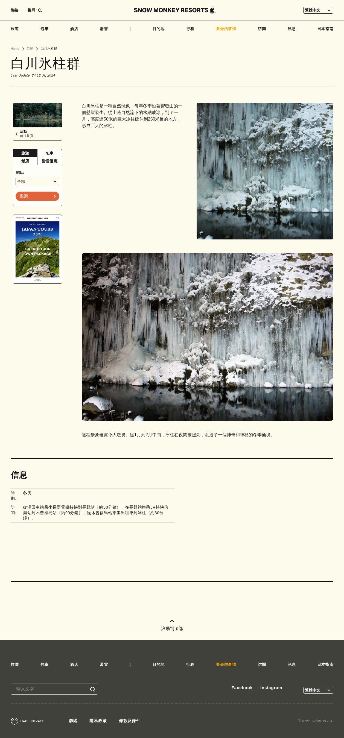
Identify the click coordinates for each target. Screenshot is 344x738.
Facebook (242, 687)
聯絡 (14, 10)
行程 (190, 29)
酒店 (74, 29)
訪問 (262, 29)
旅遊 (15, 29)
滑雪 (104, 29)
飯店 (25, 161)
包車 (44, 29)
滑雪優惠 (49, 161)
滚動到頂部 (172, 625)
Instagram (271, 687)
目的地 (159, 29)
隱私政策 (98, 720)
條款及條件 (130, 720)
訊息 (292, 29)
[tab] (25, 153)
